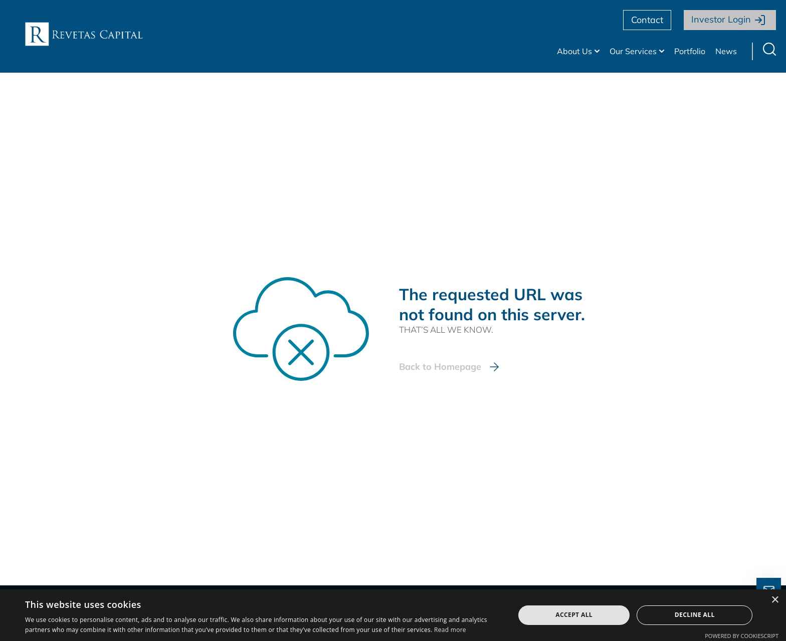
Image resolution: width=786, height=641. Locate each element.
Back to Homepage (440, 366)
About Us (574, 51)
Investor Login (721, 19)
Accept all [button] (574, 614)
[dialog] (393, 615)
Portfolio (689, 51)
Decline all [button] (695, 614)
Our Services (633, 51)
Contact (647, 20)
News (726, 51)
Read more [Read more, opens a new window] (450, 629)
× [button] (774, 600)
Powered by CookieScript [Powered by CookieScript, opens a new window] (741, 635)
